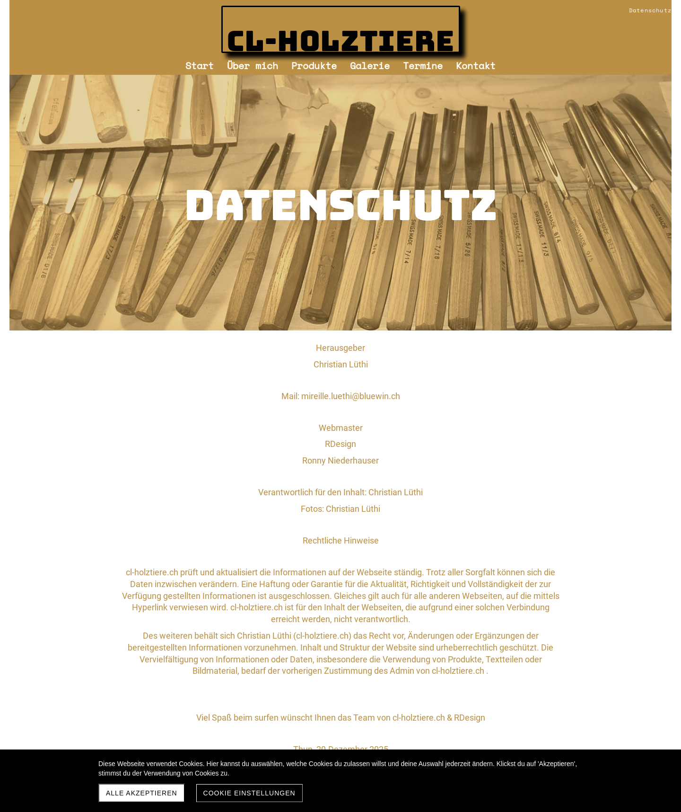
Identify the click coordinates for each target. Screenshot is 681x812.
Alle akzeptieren (141, 793)
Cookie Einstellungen (249, 793)
